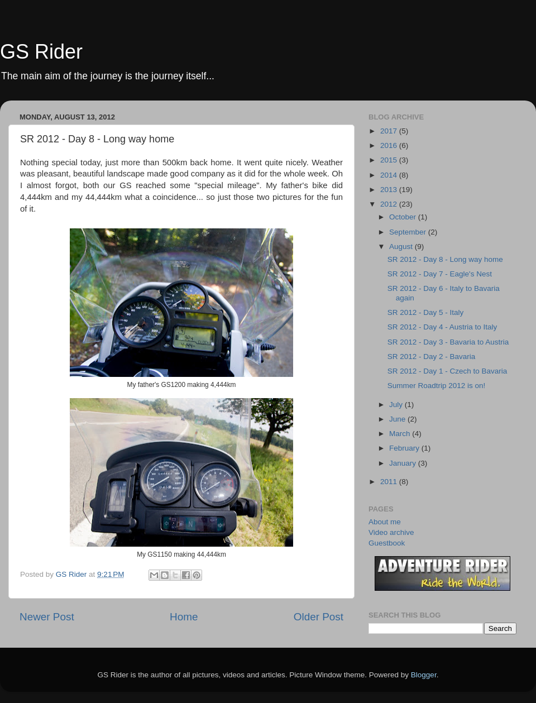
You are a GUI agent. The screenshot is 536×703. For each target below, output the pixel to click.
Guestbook (386, 543)
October (403, 217)
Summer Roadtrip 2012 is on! (436, 385)
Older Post (318, 617)
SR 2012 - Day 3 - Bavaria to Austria (448, 342)
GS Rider (41, 51)
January (403, 463)
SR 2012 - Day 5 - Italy (425, 312)
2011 (389, 481)
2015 (389, 160)
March (400, 433)
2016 (389, 145)
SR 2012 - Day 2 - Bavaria (431, 356)
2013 (389, 189)
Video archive (391, 532)
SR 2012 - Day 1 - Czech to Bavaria (447, 371)
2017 (389, 131)
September (408, 232)
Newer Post (47, 617)
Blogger (424, 675)
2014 (389, 175)
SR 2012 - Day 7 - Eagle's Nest (439, 274)
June (398, 419)
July (397, 404)
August (402, 246)
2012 (389, 204)
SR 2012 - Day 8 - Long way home (445, 259)
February (405, 448)
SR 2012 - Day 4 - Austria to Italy (442, 327)
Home (184, 617)
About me (384, 522)
